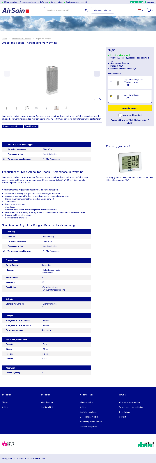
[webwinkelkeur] (8, 444)
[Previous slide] (7, 74)
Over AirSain (124, 412)
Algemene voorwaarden (129, 402)
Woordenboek (47, 402)
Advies (5, 407)
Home (4, 39)
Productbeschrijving (12, 126)
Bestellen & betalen (88, 412)
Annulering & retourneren (91, 422)
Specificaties (31, 126)
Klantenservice (86, 402)
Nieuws (5, 402)
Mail (131, 120)
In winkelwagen (130, 108)
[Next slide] (97, 74)
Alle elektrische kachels (21, 39)
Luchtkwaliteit (47, 407)
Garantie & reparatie (88, 426)
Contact (122, 417)
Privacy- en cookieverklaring (131, 407)
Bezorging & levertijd (89, 417)
